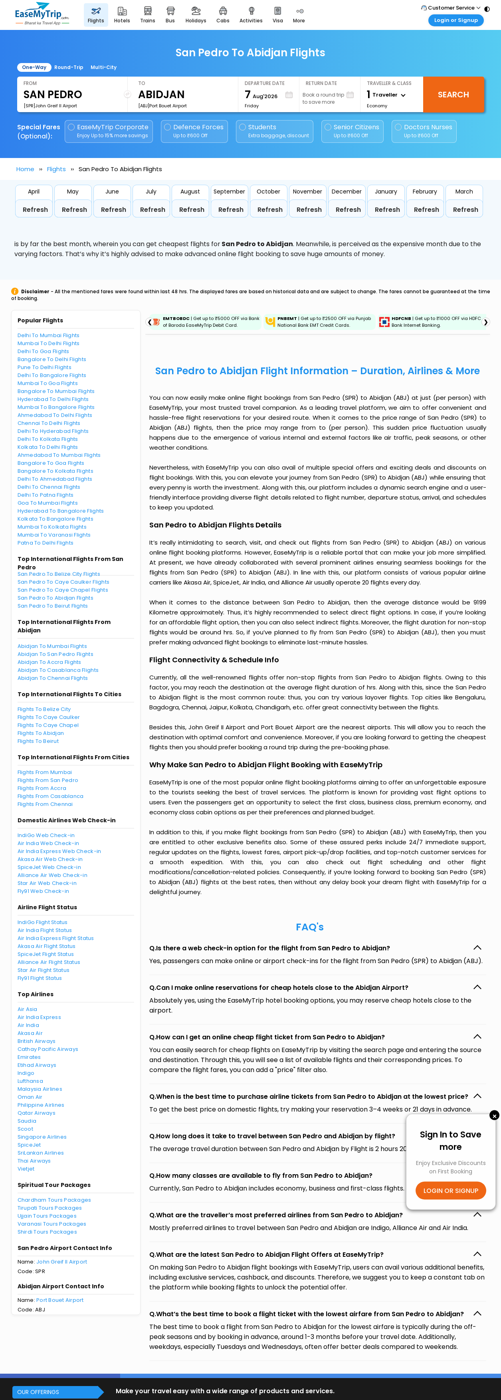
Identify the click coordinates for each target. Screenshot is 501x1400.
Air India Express (39, 1017)
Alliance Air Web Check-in (53, 875)
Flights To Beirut (38, 741)
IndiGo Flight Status (43, 922)
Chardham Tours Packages (54, 1200)
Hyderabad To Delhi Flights (53, 399)
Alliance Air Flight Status (49, 962)
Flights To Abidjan (41, 733)
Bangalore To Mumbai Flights (56, 391)
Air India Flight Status (45, 930)
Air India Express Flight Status (56, 938)
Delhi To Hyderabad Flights (53, 431)
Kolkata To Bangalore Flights (55, 519)
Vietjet (26, 1169)
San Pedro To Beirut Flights (53, 606)
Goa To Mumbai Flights (48, 503)
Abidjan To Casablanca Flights (58, 670)
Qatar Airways (36, 1113)
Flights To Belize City (44, 709)
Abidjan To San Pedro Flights (55, 654)
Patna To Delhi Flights (46, 543)
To (141, 83)
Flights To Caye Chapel (48, 725)
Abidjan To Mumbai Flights (52, 646)
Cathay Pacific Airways (48, 1049)
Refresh (35, 209)
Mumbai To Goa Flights (48, 383)
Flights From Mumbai (45, 772)
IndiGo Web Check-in (46, 835)
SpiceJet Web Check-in (49, 867)
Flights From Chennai (45, 804)
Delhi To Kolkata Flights (48, 439)
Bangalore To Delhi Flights (52, 359)
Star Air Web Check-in (47, 883)
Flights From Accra (42, 788)
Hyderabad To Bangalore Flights (61, 511)
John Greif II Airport (61, 1262)
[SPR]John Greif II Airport (50, 106)
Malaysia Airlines (40, 1089)
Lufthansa (30, 1081)
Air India (28, 1025)
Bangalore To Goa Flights (51, 463)
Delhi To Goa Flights (43, 351)
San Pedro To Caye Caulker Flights (64, 582)
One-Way (34, 67)
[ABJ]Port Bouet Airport (162, 106)
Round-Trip (68, 67)
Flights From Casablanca (51, 796)
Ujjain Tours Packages (47, 1216)
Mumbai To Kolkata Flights (52, 527)
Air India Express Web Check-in (59, 851)
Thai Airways (34, 1161)
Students (274, 131)
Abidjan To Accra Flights (49, 662)
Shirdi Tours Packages (47, 1232)
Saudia (27, 1121)
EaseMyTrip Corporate (109, 131)
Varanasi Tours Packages (52, 1224)
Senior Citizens (352, 131)
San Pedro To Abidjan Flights (55, 598)
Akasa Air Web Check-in (50, 859)
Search (453, 94)
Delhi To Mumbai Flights (49, 335)
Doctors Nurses (423, 131)
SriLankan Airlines (41, 1153)
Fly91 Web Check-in (43, 891)
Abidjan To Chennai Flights (53, 678)
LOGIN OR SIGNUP (451, 1190)
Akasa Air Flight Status (47, 946)
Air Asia (28, 1009)
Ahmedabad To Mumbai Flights (59, 455)
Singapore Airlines (42, 1137)
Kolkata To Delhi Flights (48, 447)
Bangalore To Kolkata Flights (55, 471)
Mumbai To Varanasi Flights (54, 535)
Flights (56, 169)
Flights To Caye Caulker (49, 717)
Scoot (25, 1129)
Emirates (29, 1057)
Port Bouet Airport (60, 1300)
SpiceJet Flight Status (46, 954)
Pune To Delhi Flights (44, 367)
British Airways (37, 1041)
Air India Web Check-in (48, 843)
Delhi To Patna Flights (46, 495)
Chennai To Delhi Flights (49, 423)
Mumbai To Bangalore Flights (56, 407)
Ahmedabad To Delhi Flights (55, 415)
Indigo (26, 1073)
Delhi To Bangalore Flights (52, 375)
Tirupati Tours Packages (50, 1208)
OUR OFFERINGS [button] (38, 1392)
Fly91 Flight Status (40, 978)
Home (25, 169)
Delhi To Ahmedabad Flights (55, 479)
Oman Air (30, 1097)
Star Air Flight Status (44, 970)
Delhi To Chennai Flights (49, 487)
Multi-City (104, 67)
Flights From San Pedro (48, 780)
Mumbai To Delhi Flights (49, 343)
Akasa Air (30, 1033)
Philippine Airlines (41, 1105)
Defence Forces (194, 131)
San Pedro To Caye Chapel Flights (63, 590)
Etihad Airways (37, 1065)
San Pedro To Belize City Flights (59, 574)
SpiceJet (29, 1145)
